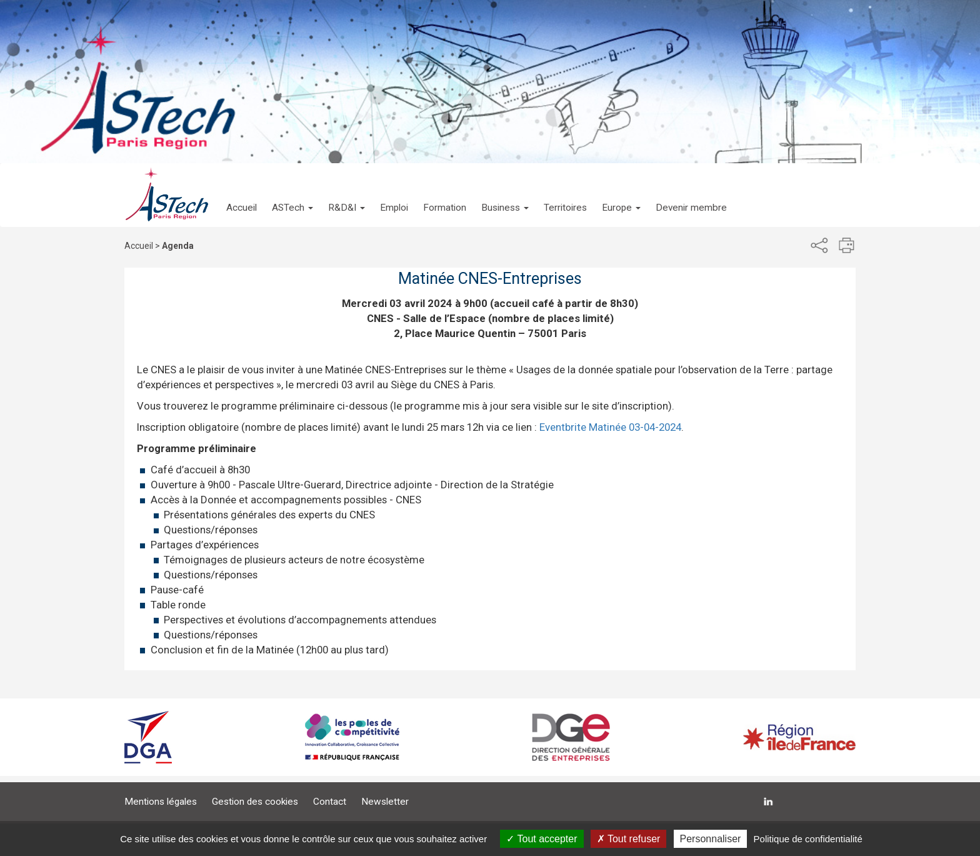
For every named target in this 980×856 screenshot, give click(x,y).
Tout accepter (541, 838)
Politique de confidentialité (808, 838)
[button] (292, 195)
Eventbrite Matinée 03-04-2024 (610, 427)
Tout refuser (629, 838)
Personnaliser (710, 838)
